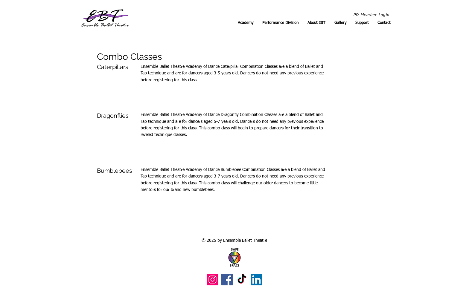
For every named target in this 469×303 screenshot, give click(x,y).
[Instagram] (212, 279)
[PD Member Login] (372, 15)
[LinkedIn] (256, 279)
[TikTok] (242, 279)
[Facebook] (227, 279)
